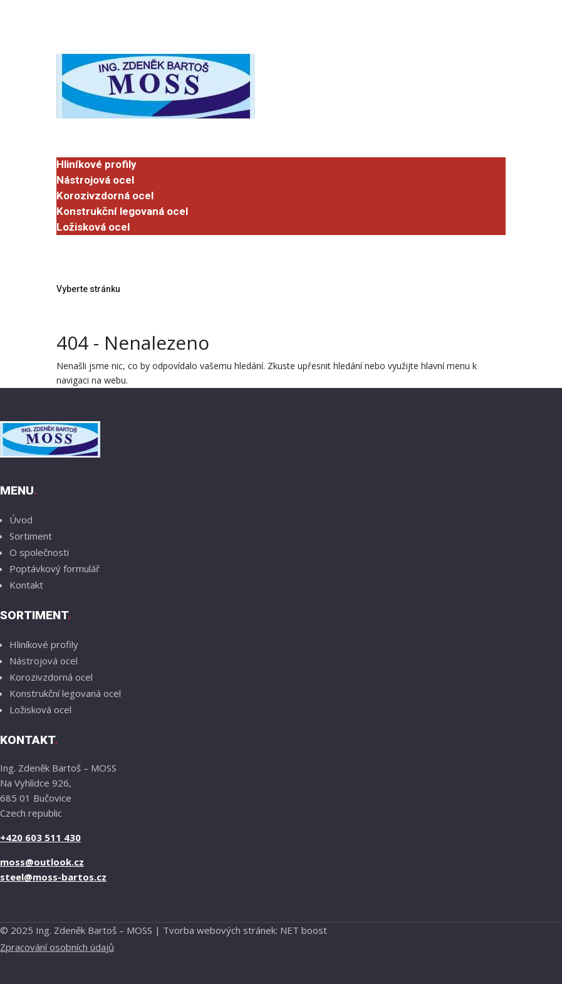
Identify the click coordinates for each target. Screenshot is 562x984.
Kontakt (76, 257)
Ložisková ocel (93, 227)
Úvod (68, 133)
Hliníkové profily (96, 164)
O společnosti (90, 242)
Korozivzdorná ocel (105, 195)
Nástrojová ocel (95, 180)
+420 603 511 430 (40, 837)
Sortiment (81, 149)
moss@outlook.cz (42, 862)
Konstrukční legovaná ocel (122, 211)
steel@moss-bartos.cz (53, 877)
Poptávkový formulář (108, 273)
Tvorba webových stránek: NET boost (245, 930)
